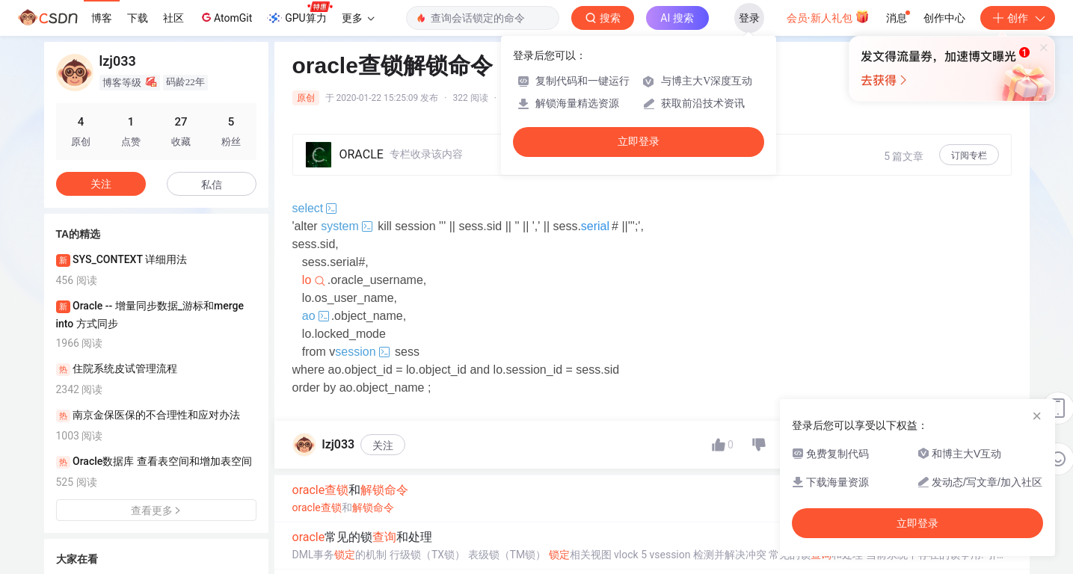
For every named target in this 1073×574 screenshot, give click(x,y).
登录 (749, 18)
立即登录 (639, 141)
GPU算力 (299, 13)
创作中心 (944, 18)
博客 (101, 18)
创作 (1017, 18)
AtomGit (225, 17)
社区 (173, 18)
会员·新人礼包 (828, 16)
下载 (137, 18)
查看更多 (156, 510)
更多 (358, 18)
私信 (211, 185)
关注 (382, 481)
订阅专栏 (969, 155)
